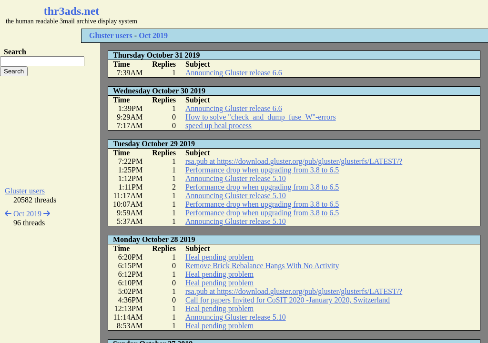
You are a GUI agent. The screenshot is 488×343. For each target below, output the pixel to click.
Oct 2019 (153, 35)
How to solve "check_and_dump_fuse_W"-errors (260, 117)
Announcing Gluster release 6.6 (233, 73)
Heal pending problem (219, 257)
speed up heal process (218, 125)
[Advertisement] (284, 14)
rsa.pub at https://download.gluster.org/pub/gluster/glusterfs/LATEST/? (293, 161)
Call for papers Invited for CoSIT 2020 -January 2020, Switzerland (287, 300)
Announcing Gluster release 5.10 (235, 178)
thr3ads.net (72, 11)
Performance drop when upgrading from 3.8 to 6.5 (262, 170)
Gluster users (110, 35)
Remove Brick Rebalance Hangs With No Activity (262, 266)
